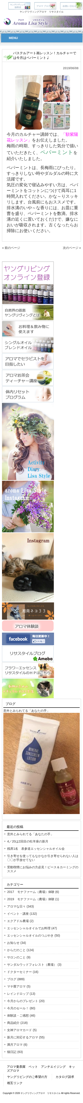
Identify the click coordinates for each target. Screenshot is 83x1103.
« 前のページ (11, 248)
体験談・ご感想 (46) (21, 1015)
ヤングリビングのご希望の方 (27, 1077)
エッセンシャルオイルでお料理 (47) (32, 928)
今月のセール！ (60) (21, 1008)
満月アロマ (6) (17, 1044)
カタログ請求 (65, 1077)
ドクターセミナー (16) (22, 972)
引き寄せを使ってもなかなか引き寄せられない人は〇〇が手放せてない (42, 858)
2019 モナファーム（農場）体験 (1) (33, 899)
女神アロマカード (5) (22, 1030)
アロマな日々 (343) (20, 906)
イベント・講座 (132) (22, 913)
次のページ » (72, 248)
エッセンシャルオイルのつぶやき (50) (33, 935)
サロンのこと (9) (18, 957)
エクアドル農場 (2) (20, 921)
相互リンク (15, 1083)
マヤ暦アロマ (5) (18, 986)
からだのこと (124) (20, 950)
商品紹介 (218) (17, 1023)
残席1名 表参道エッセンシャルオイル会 (36, 848)
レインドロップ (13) (21, 993)
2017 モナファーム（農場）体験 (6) (33, 892)
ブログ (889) (16, 979)
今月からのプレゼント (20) (25, 1001)
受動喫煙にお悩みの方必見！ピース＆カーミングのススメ (42, 869)
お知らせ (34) (16, 943)
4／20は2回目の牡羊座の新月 (27, 841)
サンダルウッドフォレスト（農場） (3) (34, 964)
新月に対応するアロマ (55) (25, 1037)
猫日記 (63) (15, 1052)
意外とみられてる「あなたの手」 (26, 710)
